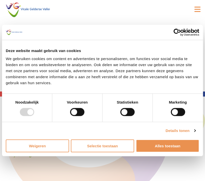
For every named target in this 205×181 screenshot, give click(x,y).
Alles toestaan (167, 146)
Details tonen (177, 130)
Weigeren (37, 146)
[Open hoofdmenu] (197, 9)
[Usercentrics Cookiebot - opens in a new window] (177, 32)
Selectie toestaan (102, 146)
